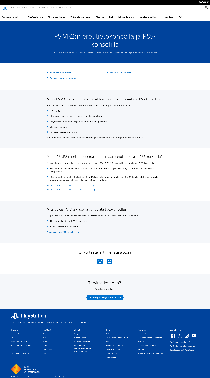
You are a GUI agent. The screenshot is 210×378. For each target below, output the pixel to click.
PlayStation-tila (35, 14)
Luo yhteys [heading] (175, 328)
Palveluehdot (143, 332)
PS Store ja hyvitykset (80, 14)
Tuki (70, 7)
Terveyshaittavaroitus (147, 344)
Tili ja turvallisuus (56, 14)
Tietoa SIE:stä (17, 332)
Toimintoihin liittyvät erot (62, 70)
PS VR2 (45, 340)
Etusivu (14, 321)
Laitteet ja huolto (126, 14)
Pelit (10, 7)
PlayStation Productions (21, 344)
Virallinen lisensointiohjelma (150, 351)
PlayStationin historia (20, 351)
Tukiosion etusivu (11, 14)
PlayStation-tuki (27, 321)
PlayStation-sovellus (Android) (183, 344)
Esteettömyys (80, 336)
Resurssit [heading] (142, 328)
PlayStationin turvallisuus (117, 336)
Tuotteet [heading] (46, 328)
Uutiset (52, 7)
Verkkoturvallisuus (149, 14)
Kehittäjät (142, 347)
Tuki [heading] (108, 328)
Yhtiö (13, 347)
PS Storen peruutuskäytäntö (150, 336)
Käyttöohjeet (111, 355)
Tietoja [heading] (14, 328)
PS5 (17, 7)
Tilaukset (100, 14)
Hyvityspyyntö (112, 351)
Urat (12, 336)
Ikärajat (141, 340)
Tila (107, 340)
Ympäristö (78, 332)
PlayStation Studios (19, 340)
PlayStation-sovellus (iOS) (181, 340)
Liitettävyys (169, 14)
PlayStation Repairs (114, 344)
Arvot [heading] (77, 328)
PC (180, 14)
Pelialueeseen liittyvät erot (63, 75)
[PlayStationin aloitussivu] (5, 7)
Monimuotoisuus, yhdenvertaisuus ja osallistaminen (82, 347)
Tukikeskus (111, 332)
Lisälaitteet (42, 7)
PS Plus (31, 7)
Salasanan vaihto (113, 347)
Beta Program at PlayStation (182, 348)
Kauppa (62, 7)
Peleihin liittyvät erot (120, 70)
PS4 (23, 7)
